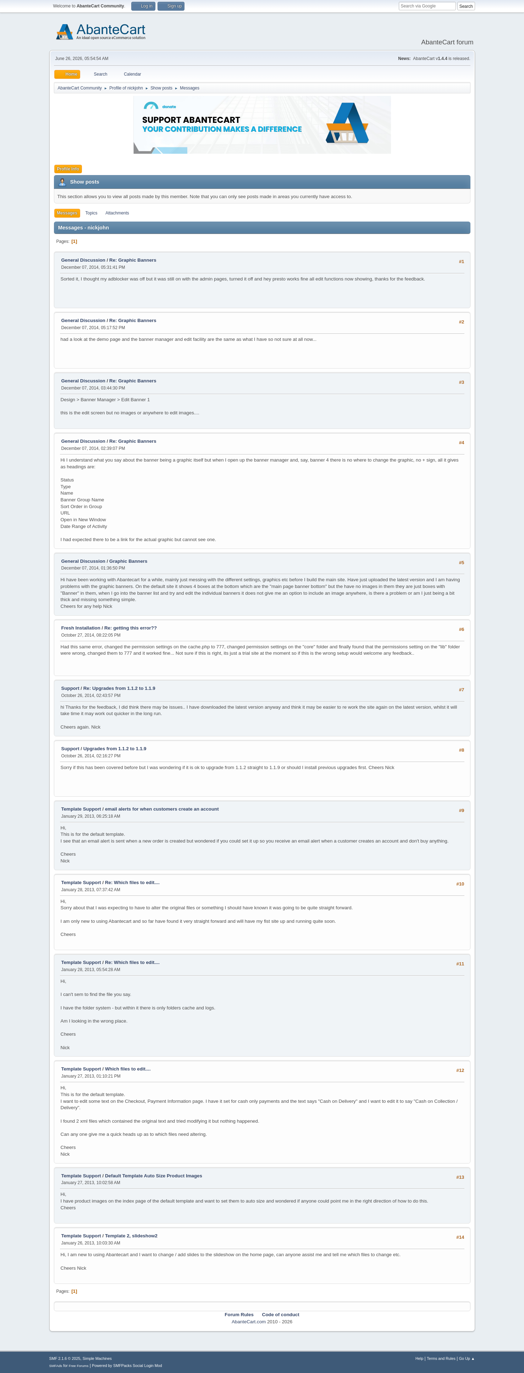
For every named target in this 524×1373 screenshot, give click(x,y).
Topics (92, 213)
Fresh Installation (80, 628)
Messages (67, 213)
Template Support (81, 809)
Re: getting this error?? (130, 628)
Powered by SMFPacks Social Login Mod (127, 1365)
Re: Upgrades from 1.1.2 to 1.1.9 (119, 688)
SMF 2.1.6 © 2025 (65, 1358)
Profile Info (68, 169)
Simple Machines (97, 1358)
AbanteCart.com (249, 1321)
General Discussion (83, 260)
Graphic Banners (128, 561)
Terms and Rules (441, 1358)
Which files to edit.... (128, 1069)
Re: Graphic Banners (132, 260)
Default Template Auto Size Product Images (153, 1175)
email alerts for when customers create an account (162, 809)
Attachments (117, 213)
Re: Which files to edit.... (132, 882)
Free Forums (79, 1366)
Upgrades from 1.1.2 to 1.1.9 (115, 748)
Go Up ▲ (467, 1358)
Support (70, 688)
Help (419, 1358)
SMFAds (55, 1366)
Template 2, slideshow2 (131, 1235)
